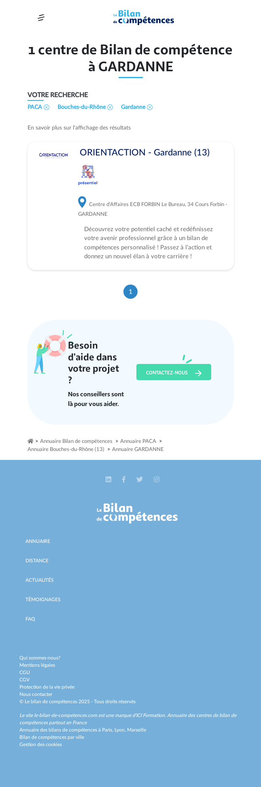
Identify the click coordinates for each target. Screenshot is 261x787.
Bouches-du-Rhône (85, 107)
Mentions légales (37, 665)
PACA (38, 107)
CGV (24, 679)
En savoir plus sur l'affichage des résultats (79, 128)
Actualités (39, 580)
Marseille (136, 729)
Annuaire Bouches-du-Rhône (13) (66, 449)
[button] (109, 479)
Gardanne (137, 107)
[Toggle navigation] (41, 17)
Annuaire (37, 541)
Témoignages (43, 599)
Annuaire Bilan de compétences (76, 441)
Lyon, (121, 729)
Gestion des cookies (40, 744)
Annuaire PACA (138, 441)
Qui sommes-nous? (39, 657)
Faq (30, 619)
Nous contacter (35, 694)
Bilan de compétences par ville (51, 737)
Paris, (108, 729)
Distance (37, 560)
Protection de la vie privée (46, 687)
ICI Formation (150, 715)
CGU (24, 672)
